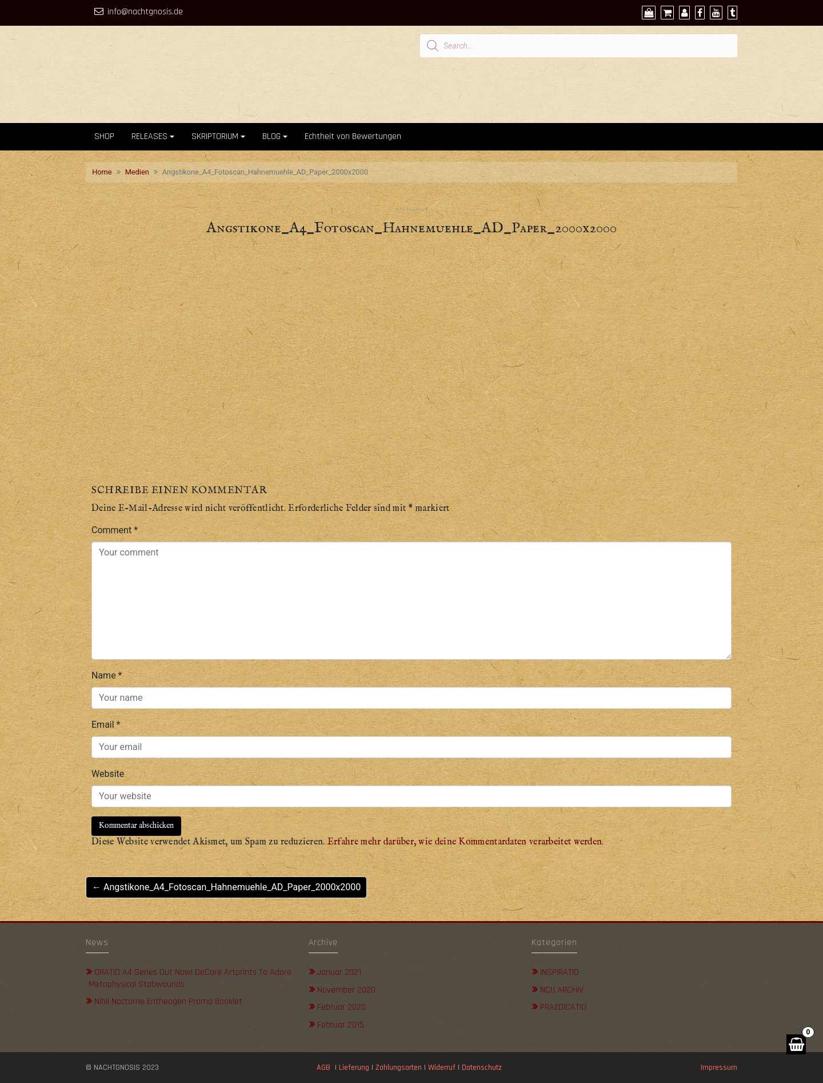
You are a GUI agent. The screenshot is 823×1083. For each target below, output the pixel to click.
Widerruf (442, 1067)
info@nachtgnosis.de (145, 12)
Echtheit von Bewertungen (353, 136)
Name (106, 675)
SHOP (104, 136)
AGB (323, 1067)
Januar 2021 (339, 972)
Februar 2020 (341, 1007)
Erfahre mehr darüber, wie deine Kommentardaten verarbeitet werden (464, 842)
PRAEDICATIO (563, 1007)
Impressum (719, 1067)
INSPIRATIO (559, 972)
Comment (114, 530)
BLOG (271, 136)
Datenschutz (483, 1067)
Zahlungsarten (398, 1067)
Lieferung (354, 1067)
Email (105, 724)
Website (107, 773)
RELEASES (149, 136)
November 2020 (346, 990)
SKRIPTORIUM (214, 136)
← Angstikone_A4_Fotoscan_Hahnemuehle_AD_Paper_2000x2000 (226, 887)
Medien (137, 172)
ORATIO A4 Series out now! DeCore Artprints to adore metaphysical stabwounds (190, 978)
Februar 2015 (340, 1025)
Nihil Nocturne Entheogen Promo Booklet (168, 1001)
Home (101, 172)
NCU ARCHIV (562, 990)
